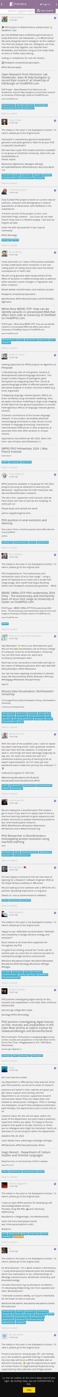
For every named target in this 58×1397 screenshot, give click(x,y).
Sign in (45, 4)
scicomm (17, 1284)
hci (15, 719)
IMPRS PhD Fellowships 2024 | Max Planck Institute (24, 450)
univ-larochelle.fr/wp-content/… (25, 215)
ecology (13, 235)
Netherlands (42, 1216)
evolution (8, 163)
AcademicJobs (31, 1145)
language (8, 367)
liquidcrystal (33, 1270)
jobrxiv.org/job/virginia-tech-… (17, 513)
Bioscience (28, 108)
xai (20, 722)
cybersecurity (47, 1366)
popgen (30, 163)
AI (19, 1208)
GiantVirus (30, 486)
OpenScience (28, 27)
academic (19, 1303)
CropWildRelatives (12, 167)
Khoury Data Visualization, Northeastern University (28, 692)
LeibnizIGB (8, 1005)
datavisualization (36, 716)
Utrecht (7, 1363)
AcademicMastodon (43, 960)
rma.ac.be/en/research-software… (30, 895)
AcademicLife (23, 777)
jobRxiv (5, 536)
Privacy (50, 676)
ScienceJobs (15, 67)
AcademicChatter (22, 960)
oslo (40, 1171)
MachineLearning (31, 828)
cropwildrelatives (10, 178)
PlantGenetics (31, 167)
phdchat (7, 1303)
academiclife (16, 785)
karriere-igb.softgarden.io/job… (18, 1010)
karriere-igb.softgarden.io (12, 1049)
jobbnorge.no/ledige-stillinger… (37, 1140)
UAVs (30, 676)
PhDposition (9, 1145)
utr (52, 340)
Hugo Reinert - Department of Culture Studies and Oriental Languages (26, 1153)
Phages (6, 966)
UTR (43, 298)
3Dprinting (34, 1234)
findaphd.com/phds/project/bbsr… (32, 585)
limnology (24, 1014)
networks (21, 716)
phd (52, 167)
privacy (32, 713)
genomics (19, 163)
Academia (8, 963)
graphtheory (26, 719)
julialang (16, 890)
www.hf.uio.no (8, 1165)
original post (32, 133)
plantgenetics (26, 178)
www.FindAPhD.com (10, 99)
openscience (8, 105)
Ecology (25, 963)
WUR (3, 846)
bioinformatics (31, 298)
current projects (22, 1131)
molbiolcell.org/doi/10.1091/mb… (19, 772)
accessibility (19, 676)
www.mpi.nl (6, 456)
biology (6, 1277)
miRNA (50, 298)
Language (15, 462)
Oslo (42, 1145)
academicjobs (29, 1171)
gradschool (29, 785)
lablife (5, 788)
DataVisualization (26, 665)
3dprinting (24, 1287)
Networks (20, 679)
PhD (5, 67)
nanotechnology (11, 1280)
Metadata (21, 105)
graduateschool (44, 785)
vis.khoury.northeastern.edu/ (17, 658)
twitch (49, 1284)
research (36, 1284)
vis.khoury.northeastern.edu (13, 707)
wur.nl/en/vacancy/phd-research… (19, 822)
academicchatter (9, 974)
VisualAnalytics (10, 668)
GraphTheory (33, 679)
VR (54, 665)
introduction (40, 645)
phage (23, 974)
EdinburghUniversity (39, 34)
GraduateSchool (11, 780)
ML (23, 1208)
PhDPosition (15, 825)
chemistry (50, 1267)
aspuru (7, 1228)
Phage (46, 963)
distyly (39, 163)
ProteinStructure (11, 828)
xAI (44, 665)
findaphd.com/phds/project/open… (23, 62)
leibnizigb (37, 1055)
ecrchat (44, 167)
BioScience (47, 37)
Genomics (40, 825)
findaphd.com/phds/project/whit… (19, 294)
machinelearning (29, 852)
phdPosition (9, 298)
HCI (39, 665)
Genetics (39, 676)
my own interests (33, 1125)
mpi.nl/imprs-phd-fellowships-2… (25, 441)
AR (49, 665)
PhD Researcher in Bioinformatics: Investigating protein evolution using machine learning (25, 839)
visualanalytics (9, 722)
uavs (49, 719)
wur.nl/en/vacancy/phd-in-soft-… (18, 1224)
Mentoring (8, 777)
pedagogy (39, 719)
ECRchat (39, 178)
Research (31, 668)
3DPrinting (8, 1211)
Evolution (7, 175)
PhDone (7, 960)
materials (34, 1277)
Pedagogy (8, 679)
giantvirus (43, 542)
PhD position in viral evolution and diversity (24, 521)
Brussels (38, 883)
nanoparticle (18, 1270)
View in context (9, 113)
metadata (8, 50)
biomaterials (15, 1291)
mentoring (17, 788)
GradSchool (27, 780)
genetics (7, 301)
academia (37, 972)
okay (29, 1389)
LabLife (35, 777)
